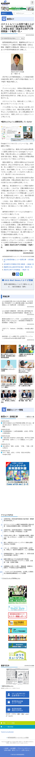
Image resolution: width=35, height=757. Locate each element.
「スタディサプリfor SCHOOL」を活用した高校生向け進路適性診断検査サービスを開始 (18, 572)
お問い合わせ (25, 750)
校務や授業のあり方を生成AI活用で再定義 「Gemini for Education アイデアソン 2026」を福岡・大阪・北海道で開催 (18, 560)
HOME (6, 748)
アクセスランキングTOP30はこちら (11, 578)
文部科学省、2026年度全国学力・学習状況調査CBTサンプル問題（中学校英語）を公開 (18, 530)
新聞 (18, 714)
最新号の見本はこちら (7, 686)
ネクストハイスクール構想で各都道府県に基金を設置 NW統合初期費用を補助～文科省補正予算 (19, 525)
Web (23, 714)
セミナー (10, 715)
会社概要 (13, 748)
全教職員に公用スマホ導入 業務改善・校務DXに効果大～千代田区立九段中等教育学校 (18, 567)
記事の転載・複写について (12, 750)
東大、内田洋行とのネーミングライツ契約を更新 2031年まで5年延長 (19, 543)
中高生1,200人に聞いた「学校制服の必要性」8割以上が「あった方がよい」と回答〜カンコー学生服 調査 (19, 537)
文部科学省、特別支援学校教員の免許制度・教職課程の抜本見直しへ (19, 519)
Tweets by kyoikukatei (7, 732)
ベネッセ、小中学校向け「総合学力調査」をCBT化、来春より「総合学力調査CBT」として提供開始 (19, 548)
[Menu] (32, 3)
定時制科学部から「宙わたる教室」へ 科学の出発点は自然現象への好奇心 (19, 554)
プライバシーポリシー (23, 748)
